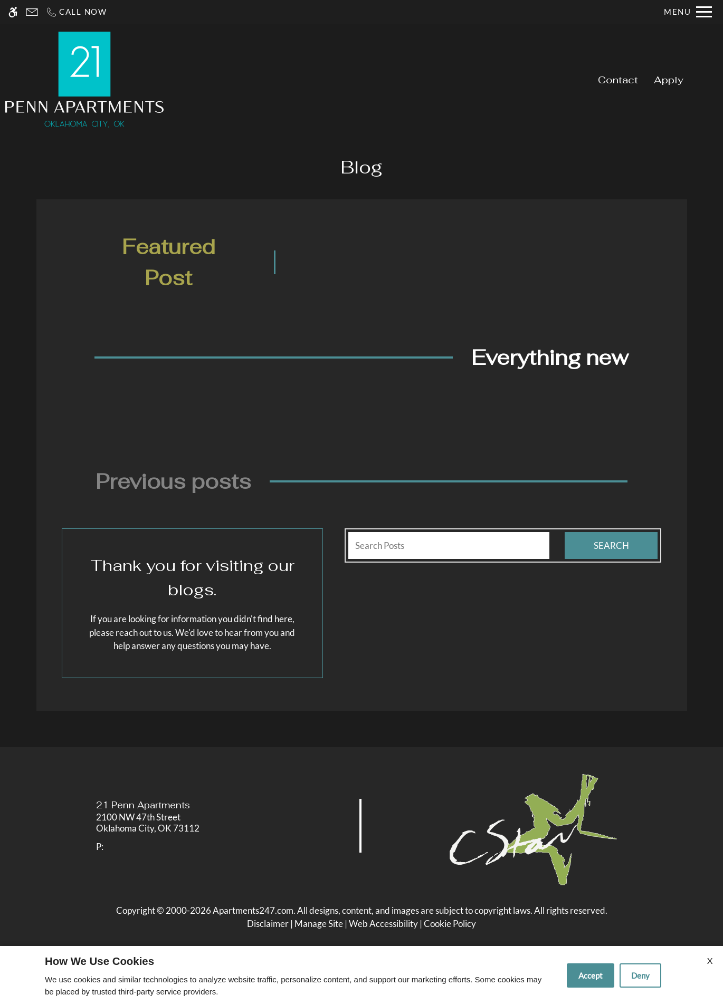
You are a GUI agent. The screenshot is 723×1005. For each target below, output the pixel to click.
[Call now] (76, 12)
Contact (618, 79)
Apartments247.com (253, 910)
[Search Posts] (448, 545)
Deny (640, 975)
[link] (181, 823)
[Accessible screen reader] (13, 12)
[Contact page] (32, 12)
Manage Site (318, 923)
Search (611, 545)
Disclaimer (268, 923)
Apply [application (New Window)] (668, 79)
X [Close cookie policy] (709, 960)
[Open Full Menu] (688, 12)
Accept (590, 975)
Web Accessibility (383, 923)
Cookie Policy (450, 923)
